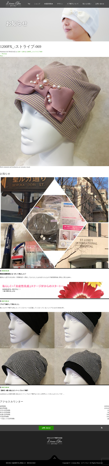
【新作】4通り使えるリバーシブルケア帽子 (14, 390)
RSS (101, 427)
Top (29, 4)
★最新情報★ (48, 4)
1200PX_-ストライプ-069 (34, 51)
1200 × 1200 (21, 51)
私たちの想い (87, 4)
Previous (3, 54)
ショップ (37, 4)
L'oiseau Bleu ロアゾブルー (80, 463)
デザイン (60, 4)
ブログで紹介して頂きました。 (10, 304)
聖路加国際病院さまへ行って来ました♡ (13, 274)
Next (2, 56)
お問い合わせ (99, 4)
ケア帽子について (73, 4)
